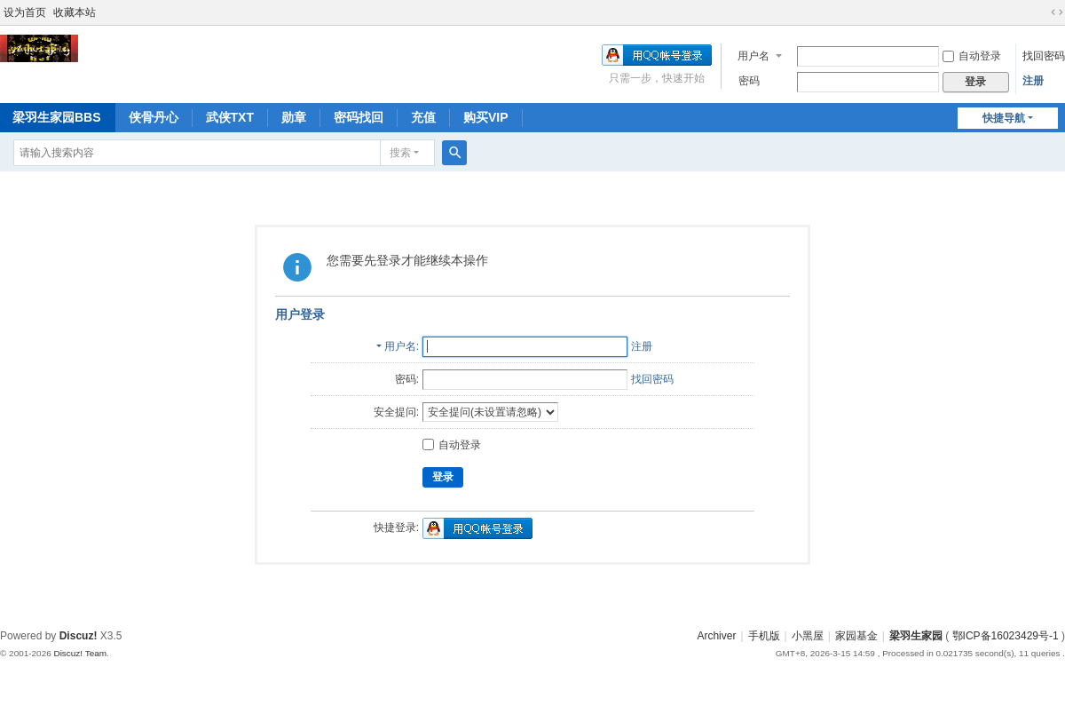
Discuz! (78, 636)
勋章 (293, 117)
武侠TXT (230, 117)
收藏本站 (74, 12)
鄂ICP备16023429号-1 (1005, 636)
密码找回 (358, 117)
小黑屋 (808, 636)
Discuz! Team (79, 653)
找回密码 (1043, 56)
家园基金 (856, 636)
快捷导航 (1003, 118)
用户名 (753, 56)
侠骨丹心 (153, 117)
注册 (1033, 81)
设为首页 (25, 12)
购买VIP (486, 117)
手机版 (764, 636)
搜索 (400, 153)
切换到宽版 (1057, 12)
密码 (749, 81)
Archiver (716, 636)
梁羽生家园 (916, 636)
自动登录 (972, 56)
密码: (407, 379)
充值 (423, 117)
